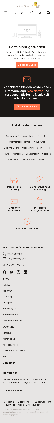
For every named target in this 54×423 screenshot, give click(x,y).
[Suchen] (14, 12)
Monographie (9, 339)
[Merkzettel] (31, 12)
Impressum (9, 402)
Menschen (18, 154)
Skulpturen (8, 357)
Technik (42, 160)
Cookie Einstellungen (12, 320)
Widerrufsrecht (43, 402)
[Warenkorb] (48, 12)
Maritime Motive (11, 148)
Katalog (6, 285)
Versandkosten (9, 412)
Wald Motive (28, 148)
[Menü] (6, 12)
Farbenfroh (43, 136)
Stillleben (46, 154)
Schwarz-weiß (12, 136)
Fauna (6, 154)
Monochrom (28, 136)
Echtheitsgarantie (11, 309)
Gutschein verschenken (14, 351)
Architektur (13, 160)
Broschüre (8, 333)
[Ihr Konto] (40, 12)
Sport (39, 148)
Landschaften (32, 154)
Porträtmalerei (28, 160)
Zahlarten (7, 291)
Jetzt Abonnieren (13, 390)
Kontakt (10, 405)
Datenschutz (25, 402)
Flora (48, 148)
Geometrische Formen (19, 142)
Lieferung (7, 297)
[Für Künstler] (23, 12)
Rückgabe (7, 303)
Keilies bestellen (10, 315)
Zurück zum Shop (27, 65)
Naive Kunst (39, 142)
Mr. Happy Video (10, 345)
